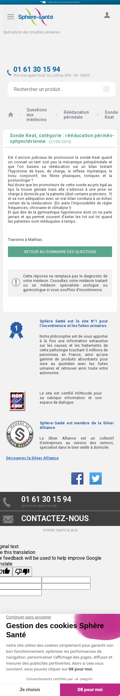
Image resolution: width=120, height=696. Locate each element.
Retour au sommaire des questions (60, 251)
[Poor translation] (22, 572)
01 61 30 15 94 (36, 69)
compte (107, 22)
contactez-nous (55, 518)
